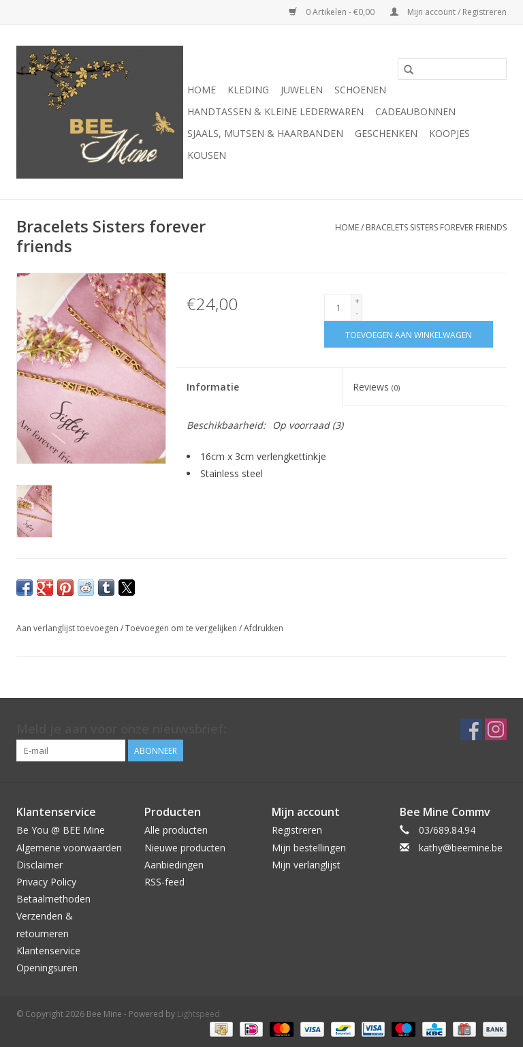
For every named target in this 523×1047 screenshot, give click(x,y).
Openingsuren (47, 967)
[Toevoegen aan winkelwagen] (408, 334)
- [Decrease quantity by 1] (356, 313)
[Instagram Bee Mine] (496, 729)
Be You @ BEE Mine (60, 829)
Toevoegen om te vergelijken (182, 628)
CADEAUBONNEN (415, 111)
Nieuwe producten (184, 847)
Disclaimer (39, 864)
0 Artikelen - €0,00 (333, 12)
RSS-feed (164, 881)
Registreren (297, 829)
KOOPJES (449, 133)
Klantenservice (48, 950)
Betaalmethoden (53, 898)
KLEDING (248, 89)
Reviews (376, 386)
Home (201, 89)
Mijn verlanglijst (306, 864)
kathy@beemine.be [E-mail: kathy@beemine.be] (461, 847)
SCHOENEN (360, 89)
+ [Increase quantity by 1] (357, 301)
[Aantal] (337, 307)
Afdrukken (263, 628)
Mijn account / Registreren (448, 12)
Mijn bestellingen (309, 847)
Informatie (213, 386)
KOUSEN (206, 155)
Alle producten (176, 829)
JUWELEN (302, 89)
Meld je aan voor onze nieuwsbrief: (121, 729)
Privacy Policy (46, 881)
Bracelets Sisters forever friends (436, 227)
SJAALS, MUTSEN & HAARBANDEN (265, 133)
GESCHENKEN (386, 133)
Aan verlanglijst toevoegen (68, 628)
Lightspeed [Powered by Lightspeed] (198, 1014)
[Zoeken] (452, 69)
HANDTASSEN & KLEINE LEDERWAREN (275, 111)
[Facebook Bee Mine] (471, 729)
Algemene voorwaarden (69, 847)
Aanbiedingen (174, 864)
